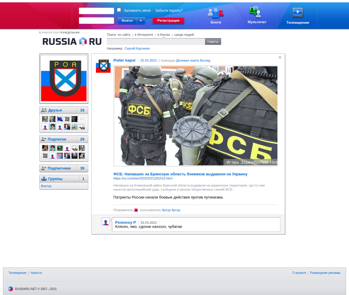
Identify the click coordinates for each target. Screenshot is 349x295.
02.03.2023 (148, 60)
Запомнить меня (137, 11)
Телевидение (17, 272)
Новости (36, 272)
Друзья (55, 110)
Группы (55, 179)
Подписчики (59, 168)
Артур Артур (171, 210)
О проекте (299, 272)
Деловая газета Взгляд (193, 60)
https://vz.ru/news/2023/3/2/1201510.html (142, 178)
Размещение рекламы (325, 272)
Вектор (46, 186)
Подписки (57, 139)
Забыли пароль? (169, 11)
